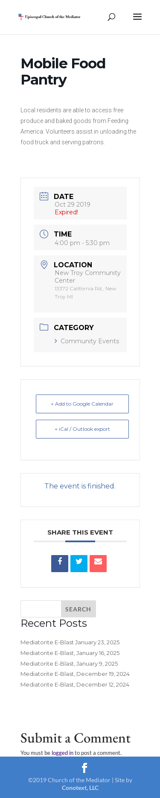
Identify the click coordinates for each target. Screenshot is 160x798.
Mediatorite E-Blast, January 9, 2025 (69, 663)
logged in (62, 752)
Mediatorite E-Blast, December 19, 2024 (75, 673)
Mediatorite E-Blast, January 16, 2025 (69, 652)
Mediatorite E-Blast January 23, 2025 (69, 642)
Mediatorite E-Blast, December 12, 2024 (74, 684)
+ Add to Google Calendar (82, 403)
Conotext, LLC (80, 787)
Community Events (87, 341)
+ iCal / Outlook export (82, 429)
